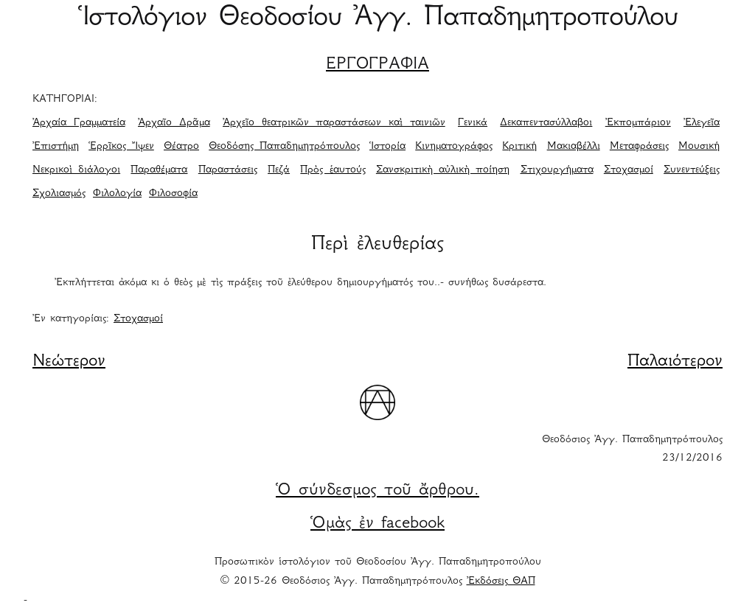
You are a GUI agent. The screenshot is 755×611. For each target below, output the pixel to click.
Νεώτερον (68, 362)
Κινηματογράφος (454, 147)
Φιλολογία (117, 194)
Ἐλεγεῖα (701, 123)
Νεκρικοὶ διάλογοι (76, 170)
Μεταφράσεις (639, 147)
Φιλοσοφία (173, 194)
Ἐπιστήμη (55, 147)
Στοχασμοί (628, 170)
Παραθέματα (159, 170)
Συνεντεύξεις (692, 170)
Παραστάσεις (227, 170)
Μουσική (699, 147)
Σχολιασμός (59, 194)
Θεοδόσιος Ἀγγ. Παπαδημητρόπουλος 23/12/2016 (632, 449)
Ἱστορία (387, 147)
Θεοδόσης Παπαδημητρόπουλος (284, 147)
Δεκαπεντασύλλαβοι (546, 123)
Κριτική (519, 147)
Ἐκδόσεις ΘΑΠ (501, 581)
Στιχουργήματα (557, 170)
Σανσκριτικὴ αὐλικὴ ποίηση (442, 170)
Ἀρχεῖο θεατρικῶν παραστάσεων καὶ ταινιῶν (334, 123)
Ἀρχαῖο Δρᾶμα (174, 123)
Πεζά (279, 170)
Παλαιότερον (675, 362)
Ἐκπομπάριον (638, 123)
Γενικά (472, 123)
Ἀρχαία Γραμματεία (78, 123)
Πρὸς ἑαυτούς (332, 170)
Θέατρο (181, 147)
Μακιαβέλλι (573, 147)
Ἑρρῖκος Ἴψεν (121, 147)
